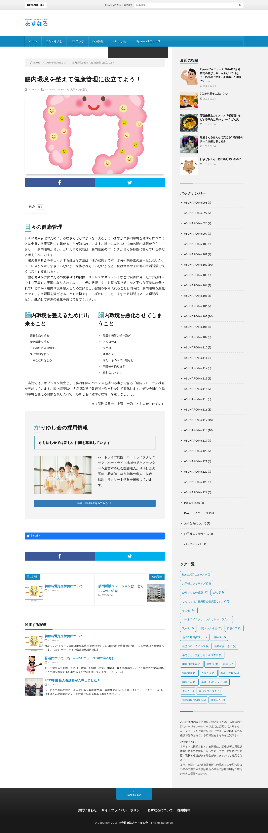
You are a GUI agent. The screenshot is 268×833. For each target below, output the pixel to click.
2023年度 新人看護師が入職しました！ (72, 680)
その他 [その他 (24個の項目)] (188, 610)
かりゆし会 (119, 41)
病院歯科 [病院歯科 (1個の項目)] (189, 673)
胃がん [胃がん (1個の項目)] (188, 691)
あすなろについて (195, 523)
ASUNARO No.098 (195, 223)
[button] (95, 503)
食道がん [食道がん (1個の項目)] (218, 699)
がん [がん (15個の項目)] (218, 592)
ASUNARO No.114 (54, 89)
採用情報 (98, 41)
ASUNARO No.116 (195, 409)
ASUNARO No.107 (195, 316)
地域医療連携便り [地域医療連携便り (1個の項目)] (194, 637)
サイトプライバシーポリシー (122, 810)
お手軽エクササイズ (196, 533)
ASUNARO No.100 (195, 244)
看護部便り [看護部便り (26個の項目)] (229, 673)
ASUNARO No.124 (195, 492)
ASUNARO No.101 (195, 254)
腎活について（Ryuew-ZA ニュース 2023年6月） (80, 658)
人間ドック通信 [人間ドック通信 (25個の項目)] (210, 628)
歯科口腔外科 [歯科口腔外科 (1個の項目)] (192, 664)
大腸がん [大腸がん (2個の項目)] (219, 637)
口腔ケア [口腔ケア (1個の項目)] (234, 628)
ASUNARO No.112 (195, 368)
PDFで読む (77, 41)
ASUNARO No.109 (195, 337)
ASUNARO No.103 (195, 275)
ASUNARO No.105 (195, 295)
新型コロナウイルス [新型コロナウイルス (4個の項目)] (195, 646)
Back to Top (134, 794)
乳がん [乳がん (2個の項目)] (188, 628)
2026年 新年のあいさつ (214, 93)
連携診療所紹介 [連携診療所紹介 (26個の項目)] (194, 699)
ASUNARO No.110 (195, 347)
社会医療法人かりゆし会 (133, 822)
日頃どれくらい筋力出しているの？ (220, 159)
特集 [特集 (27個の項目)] (228, 664)
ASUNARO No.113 (195, 378)
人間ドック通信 (78, 89)
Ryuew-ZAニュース (148, 41)
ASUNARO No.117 (195, 419)
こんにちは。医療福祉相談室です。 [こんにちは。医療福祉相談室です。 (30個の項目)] (205, 601)
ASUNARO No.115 (195, 399)
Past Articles (192, 502)
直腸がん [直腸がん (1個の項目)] (208, 673)
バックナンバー (194, 544)
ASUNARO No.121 (195, 461)
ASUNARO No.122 (195, 471)
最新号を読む (54, 41)
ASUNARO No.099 (195, 233)
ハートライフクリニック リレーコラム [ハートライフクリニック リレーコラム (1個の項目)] (206, 619)
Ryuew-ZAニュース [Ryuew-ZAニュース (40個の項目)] (196, 574)
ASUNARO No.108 (195, 326)
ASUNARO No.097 (195, 213)
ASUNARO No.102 (195, 264)
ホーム (33, 41)
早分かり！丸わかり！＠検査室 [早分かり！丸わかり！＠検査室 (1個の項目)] (202, 655)
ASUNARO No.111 (195, 357)
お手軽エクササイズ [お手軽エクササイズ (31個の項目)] (196, 583)
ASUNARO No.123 (195, 482)
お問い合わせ (87, 810)
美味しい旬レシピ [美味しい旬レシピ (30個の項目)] (214, 682)
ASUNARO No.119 (195, 440)
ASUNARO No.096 (195, 202)
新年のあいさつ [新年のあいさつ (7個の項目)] (225, 646)
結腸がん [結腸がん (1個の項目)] (189, 682)
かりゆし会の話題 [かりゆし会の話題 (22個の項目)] (195, 592)
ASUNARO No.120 (195, 451)
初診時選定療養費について (64, 586)
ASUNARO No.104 (195, 285)
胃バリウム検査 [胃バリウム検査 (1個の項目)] (210, 691)
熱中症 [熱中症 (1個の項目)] (212, 664)
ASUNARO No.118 (195, 430)
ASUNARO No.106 (195, 306)
